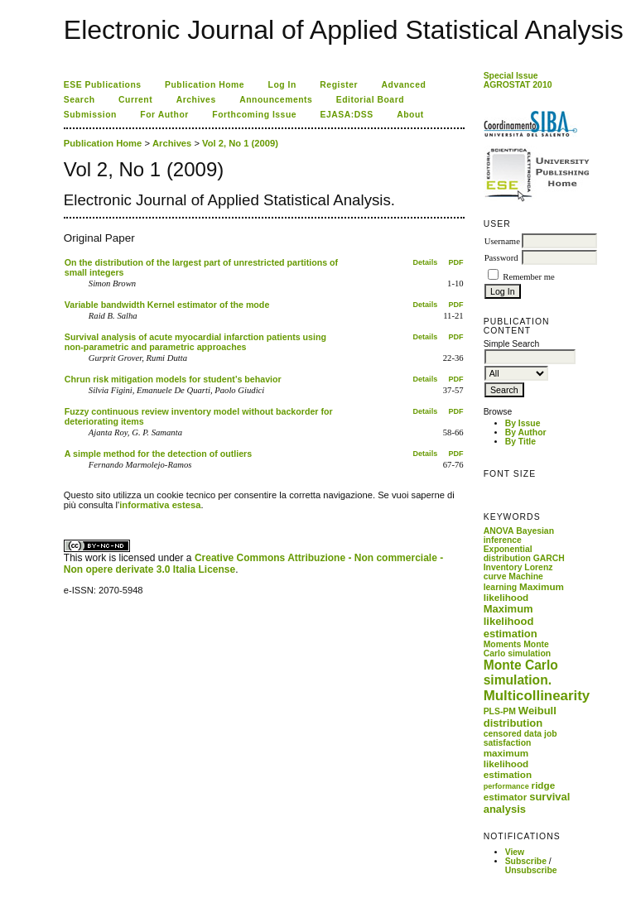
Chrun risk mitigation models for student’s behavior (173, 379)
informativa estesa (159, 505)
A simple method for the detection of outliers (158, 454)
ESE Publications (103, 84)
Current (135, 99)
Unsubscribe (531, 870)
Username (502, 241)
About (410, 114)
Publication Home (204, 84)
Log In (282, 84)
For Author (164, 114)
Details (425, 262)
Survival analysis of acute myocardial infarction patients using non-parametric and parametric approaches (195, 342)
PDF (456, 262)
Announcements (275, 99)
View (515, 852)
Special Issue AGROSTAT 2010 (518, 80)
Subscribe (526, 861)
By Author (526, 432)
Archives (196, 99)
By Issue (523, 423)
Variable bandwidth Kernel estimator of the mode (167, 305)
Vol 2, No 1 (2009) (240, 143)
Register (339, 84)
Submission (90, 114)
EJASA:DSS (346, 114)
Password (501, 257)
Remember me (528, 276)
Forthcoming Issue (254, 114)
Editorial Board (370, 99)
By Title (520, 441)
